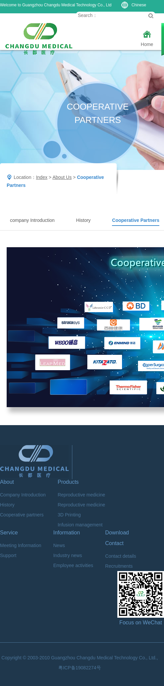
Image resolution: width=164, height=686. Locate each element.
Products (68, 482)
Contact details (120, 556)
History (83, 220)
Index (41, 177)
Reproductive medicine (81, 494)
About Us (62, 177)
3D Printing (69, 514)
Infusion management (80, 524)
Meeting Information (20, 545)
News (59, 545)
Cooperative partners (22, 514)
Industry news (67, 555)
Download (117, 532)
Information (66, 532)
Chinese (133, 5)
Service (9, 532)
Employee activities (73, 565)
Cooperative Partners (135, 220)
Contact (114, 543)
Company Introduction (23, 494)
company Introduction (32, 220)
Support (8, 555)
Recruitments (119, 566)
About (7, 482)
